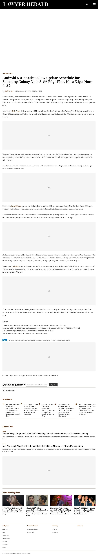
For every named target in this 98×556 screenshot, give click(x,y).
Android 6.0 (19, 340)
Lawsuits (4, 544)
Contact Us (55, 532)
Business (4, 541)
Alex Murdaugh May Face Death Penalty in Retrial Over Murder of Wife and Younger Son (42, 446)
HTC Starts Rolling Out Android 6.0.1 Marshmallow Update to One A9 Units (27, 331)
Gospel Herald (16, 206)
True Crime (5, 535)
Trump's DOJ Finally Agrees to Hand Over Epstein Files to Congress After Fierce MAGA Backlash (84, 511)
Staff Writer (9, 91)
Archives (4, 529)
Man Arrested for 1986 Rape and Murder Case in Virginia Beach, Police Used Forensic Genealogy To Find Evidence (87, 409)
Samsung (36, 340)
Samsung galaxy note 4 (48, 340)
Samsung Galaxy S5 (63, 340)
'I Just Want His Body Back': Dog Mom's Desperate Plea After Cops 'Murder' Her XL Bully (12, 511)
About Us (54, 529)
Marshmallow (28, 340)
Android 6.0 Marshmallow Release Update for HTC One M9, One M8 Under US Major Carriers (34, 325)
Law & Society (6, 538)
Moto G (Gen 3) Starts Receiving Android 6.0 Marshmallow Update (25, 333)
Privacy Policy (31, 532)
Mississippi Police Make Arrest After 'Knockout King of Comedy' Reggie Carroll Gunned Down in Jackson (60, 511)
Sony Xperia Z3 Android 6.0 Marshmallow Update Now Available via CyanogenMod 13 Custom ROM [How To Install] (41, 328)
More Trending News (11, 492)
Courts (4, 547)
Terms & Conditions (32, 529)
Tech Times (16, 111)
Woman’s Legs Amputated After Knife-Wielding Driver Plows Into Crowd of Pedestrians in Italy (45, 433)
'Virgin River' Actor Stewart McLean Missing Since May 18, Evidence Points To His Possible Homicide (31, 409)
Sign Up (53, 385)
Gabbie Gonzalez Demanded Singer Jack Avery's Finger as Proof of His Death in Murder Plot (48, 410)
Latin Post (15, 266)
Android (11, 340)
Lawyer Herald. (16, 553)
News (4, 431)
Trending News (7, 73)
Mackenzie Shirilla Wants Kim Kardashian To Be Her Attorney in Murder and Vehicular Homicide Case (13, 410)
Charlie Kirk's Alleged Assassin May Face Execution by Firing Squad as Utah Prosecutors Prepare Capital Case (37, 512)
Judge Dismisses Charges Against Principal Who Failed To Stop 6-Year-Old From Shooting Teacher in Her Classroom (66, 410)
